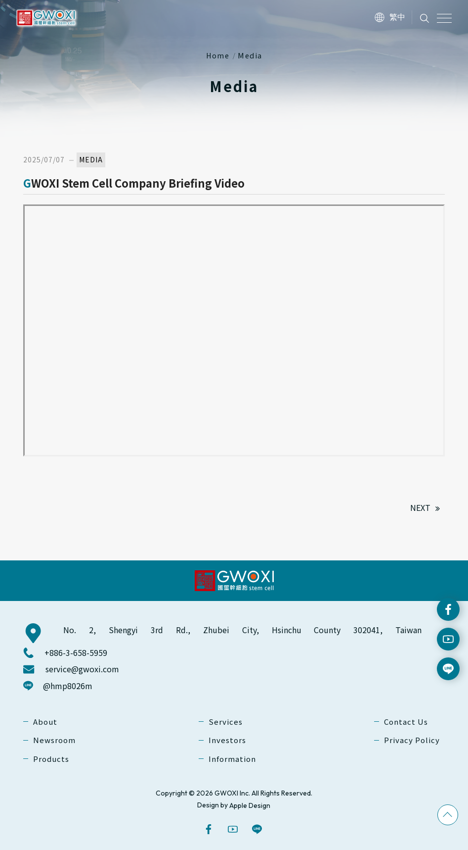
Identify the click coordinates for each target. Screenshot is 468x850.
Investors (227, 740)
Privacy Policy (412, 740)
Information (232, 758)
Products (51, 758)
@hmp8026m (67, 686)
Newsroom (54, 740)
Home (218, 55)
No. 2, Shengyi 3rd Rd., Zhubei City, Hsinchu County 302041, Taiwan (242, 630)
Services (226, 721)
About (45, 721)
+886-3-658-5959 (75, 653)
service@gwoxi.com (82, 669)
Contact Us (406, 721)
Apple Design (249, 805)
